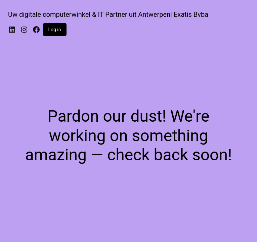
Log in (54, 29)
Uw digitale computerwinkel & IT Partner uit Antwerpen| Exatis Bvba (108, 14)
